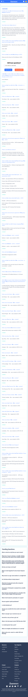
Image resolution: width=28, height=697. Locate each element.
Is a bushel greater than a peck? (9, 625)
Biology (15, 651)
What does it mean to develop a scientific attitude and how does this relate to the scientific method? (13, 556)
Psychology (16, 658)
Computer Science (18, 660)
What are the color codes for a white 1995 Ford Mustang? (12, 633)
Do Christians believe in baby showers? (11, 579)
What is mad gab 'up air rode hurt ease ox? (11, 614)
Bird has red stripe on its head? (9, 567)
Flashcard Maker (5, 671)
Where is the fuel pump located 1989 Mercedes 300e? (14, 621)
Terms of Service (17, 671)
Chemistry (16, 649)
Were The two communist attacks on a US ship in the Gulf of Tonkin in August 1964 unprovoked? (13, 593)
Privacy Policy (17, 674)
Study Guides (4, 674)
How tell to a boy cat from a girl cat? (10, 617)
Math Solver (4, 676)
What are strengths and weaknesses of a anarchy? (13, 628)
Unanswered (4, 651)
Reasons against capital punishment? (10, 601)
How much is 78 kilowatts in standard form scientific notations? (14, 588)
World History (17, 653)
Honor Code (4, 669)
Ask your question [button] (19, 69)
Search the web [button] (8, 69)
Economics (16, 662)
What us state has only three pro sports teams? (12, 552)
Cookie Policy (17, 678)
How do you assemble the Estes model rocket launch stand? (14, 609)
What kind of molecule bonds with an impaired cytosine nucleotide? (12, 583)
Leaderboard (4, 647)
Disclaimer (16, 676)
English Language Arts (18, 656)
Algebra (16, 647)
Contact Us (16, 669)
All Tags (3, 649)
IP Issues (16, 680)
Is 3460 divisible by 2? (7, 605)
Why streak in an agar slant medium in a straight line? (14, 575)
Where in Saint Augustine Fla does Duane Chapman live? (13, 571)
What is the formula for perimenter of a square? (13, 597)
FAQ (3, 678)
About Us (16, 667)
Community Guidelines (6, 667)
